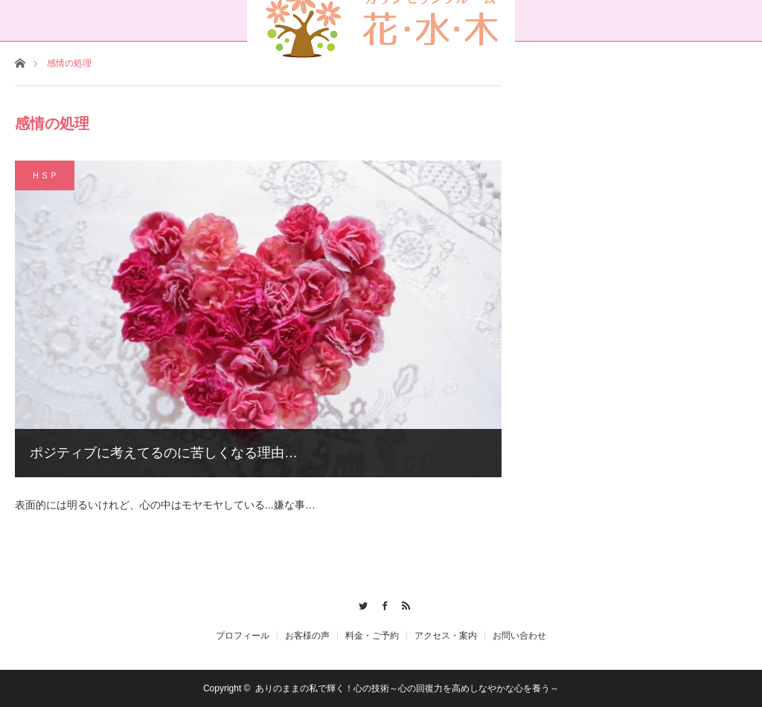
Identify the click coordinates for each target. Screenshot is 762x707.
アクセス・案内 (445, 635)
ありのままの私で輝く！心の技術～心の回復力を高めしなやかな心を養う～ (407, 688)
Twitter (359, 604)
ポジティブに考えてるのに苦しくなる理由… (164, 452)
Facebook (381, 604)
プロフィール (242, 635)
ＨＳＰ (44, 175)
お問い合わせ (519, 635)
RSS (402, 604)
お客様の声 (307, 635)
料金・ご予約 (372, 635)
